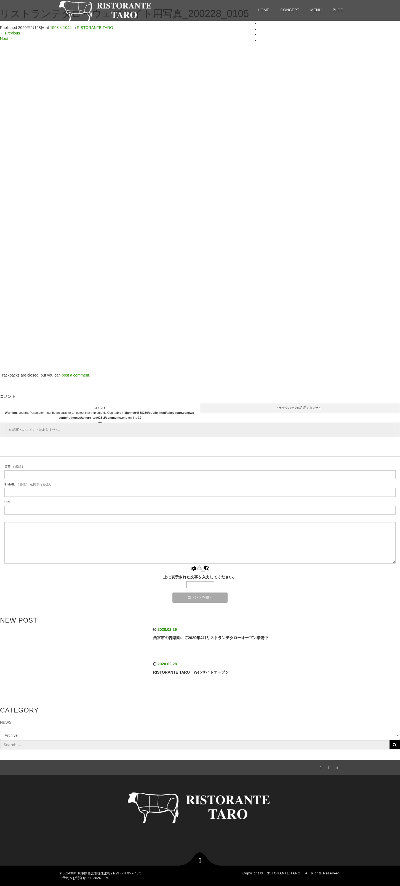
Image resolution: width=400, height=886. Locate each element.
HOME (263, 10)
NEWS (6, 722)
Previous (10, 33)
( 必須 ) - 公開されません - (28, 484)
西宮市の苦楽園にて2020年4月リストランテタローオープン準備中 (210, 638)
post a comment (75, 375)
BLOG (264, 40)
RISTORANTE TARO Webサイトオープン (191, 672)
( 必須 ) (13, 466)
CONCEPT (289, 10)
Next (6, 38)
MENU (316, 10)
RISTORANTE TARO (284, 873)
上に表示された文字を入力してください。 (200, 577)
